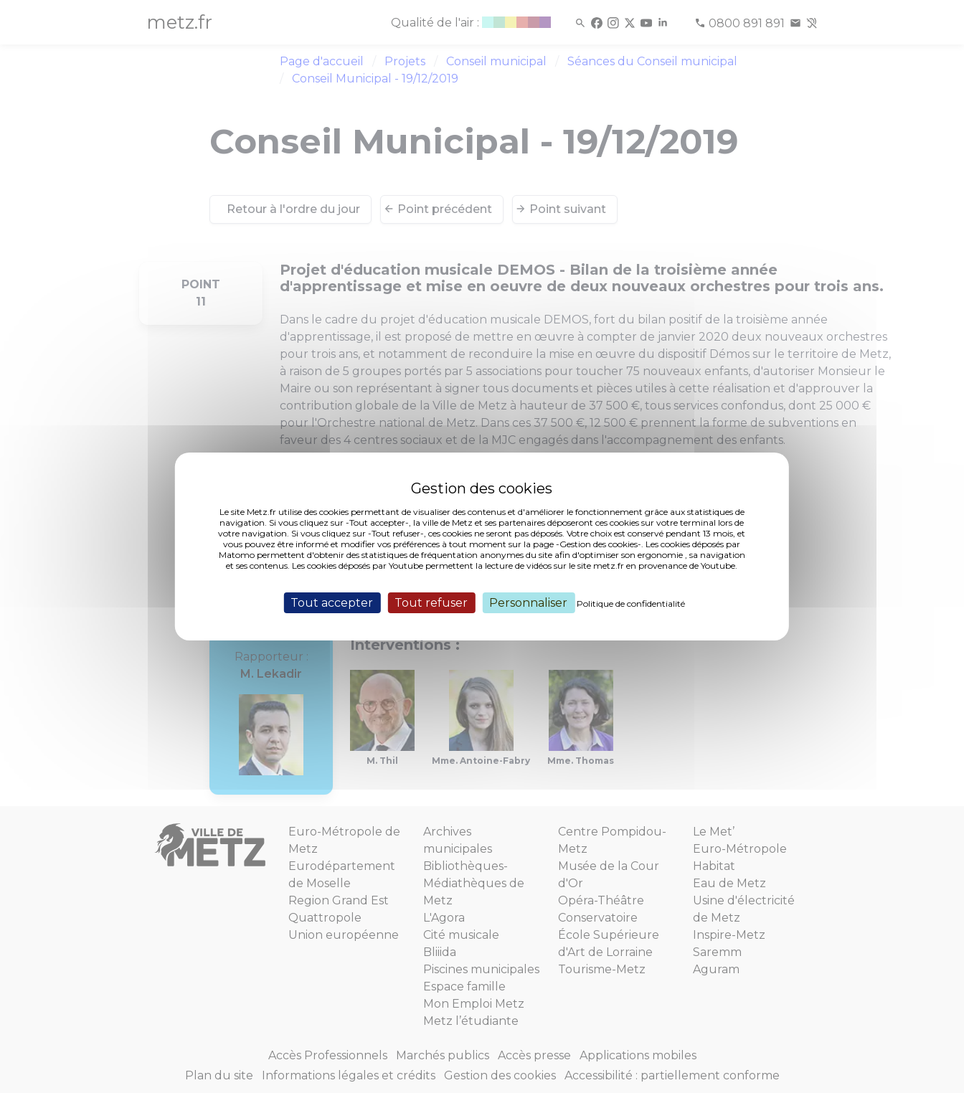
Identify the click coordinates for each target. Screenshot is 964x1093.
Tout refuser (431, 603)
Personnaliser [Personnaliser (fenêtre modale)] (528, 603)
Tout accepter (331, 603)
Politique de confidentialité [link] (631, 603)
